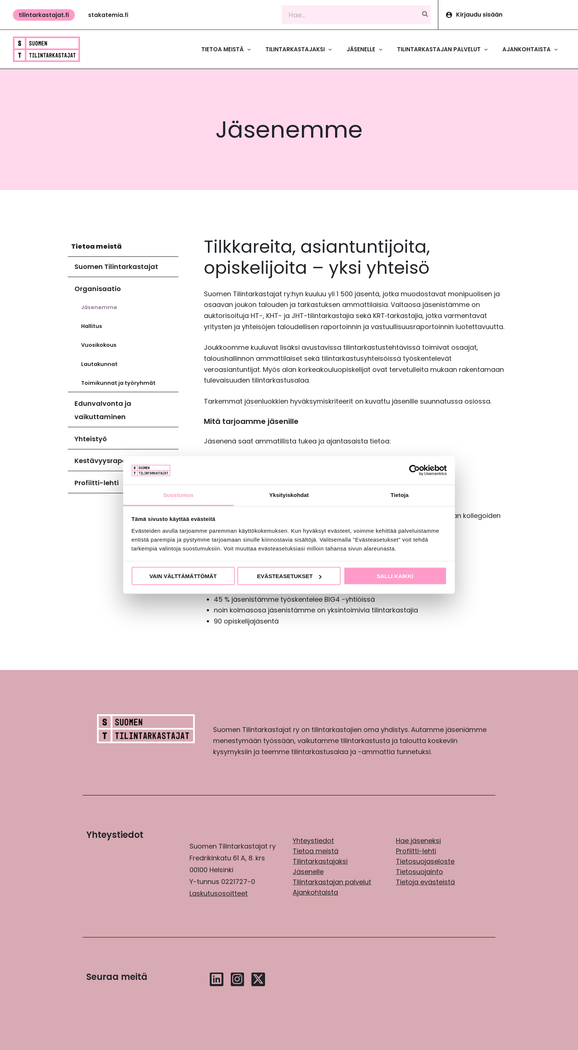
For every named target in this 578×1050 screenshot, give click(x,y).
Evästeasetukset (289, 576)
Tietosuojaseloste (425, 861)
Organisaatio (97, 288)
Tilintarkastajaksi (320, 861)
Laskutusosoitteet (218, 893)
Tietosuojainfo (419, 871)
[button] (44, 15)
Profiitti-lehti (96, 482)
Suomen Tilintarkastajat (116, 266)
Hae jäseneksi (418, 840)
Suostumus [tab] (178, 494)
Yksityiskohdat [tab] (289, 494)
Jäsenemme (99, 307)
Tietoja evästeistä (425, 882)
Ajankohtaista (315, 892)
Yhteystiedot (313, 840)
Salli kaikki (395, 576)
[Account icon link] (508, 15)
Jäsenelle (308, 871)
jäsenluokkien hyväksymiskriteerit (298, 401)
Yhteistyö (90, 438)
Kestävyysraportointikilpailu (123, 460)
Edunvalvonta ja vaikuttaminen (102, 410)
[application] (247, 49)
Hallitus (91, 326)
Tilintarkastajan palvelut (332, 882)
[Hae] (425, 15)
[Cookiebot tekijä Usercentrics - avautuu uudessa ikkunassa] (414, 470)
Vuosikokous (98, 345)
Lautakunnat (99, 364)
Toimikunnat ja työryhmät (118, 383)
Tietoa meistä (96, 246)
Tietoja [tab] (400, 494)
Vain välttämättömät (183, 576)
